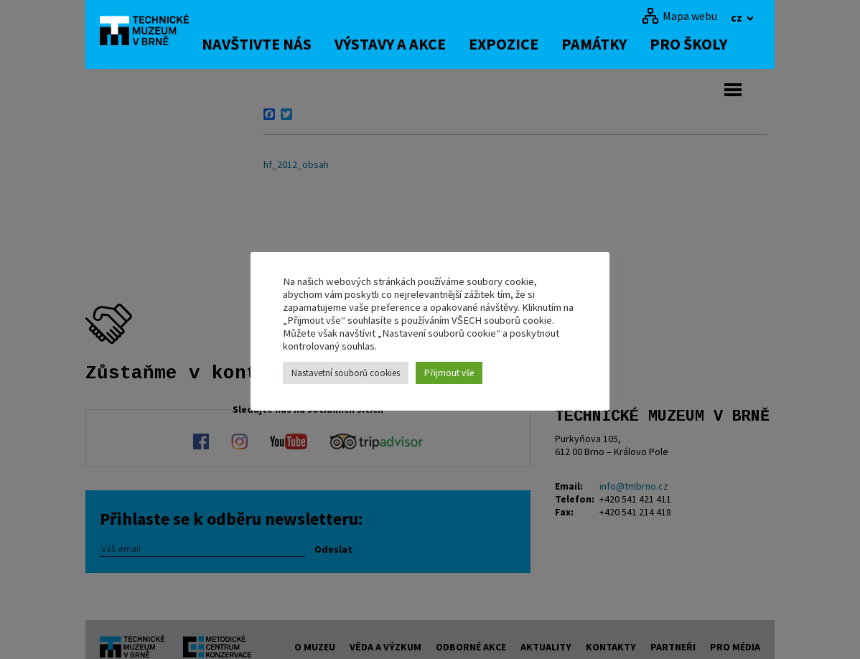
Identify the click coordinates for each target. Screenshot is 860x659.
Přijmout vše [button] (449, 373)
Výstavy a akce (408, 44)
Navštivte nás (275, 44)
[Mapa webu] (679, 15)
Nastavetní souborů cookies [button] (345, 373)
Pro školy (707, 44)
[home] (153, 32)
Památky (612, 44)
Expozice (522, 44)
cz (737, 17)
